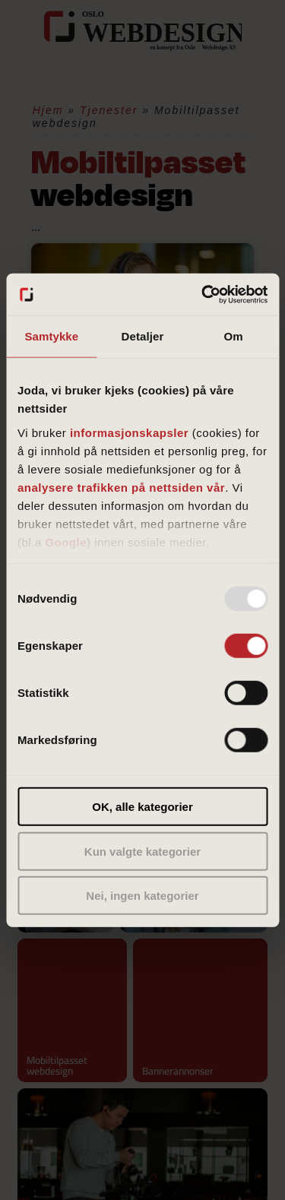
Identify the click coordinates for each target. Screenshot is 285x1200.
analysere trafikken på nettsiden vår (121, 486)
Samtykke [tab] (51, 336)
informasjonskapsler (129, 432)
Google (66, 541)
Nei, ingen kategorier (142, 895)
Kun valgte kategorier (142, 850)
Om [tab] (233, 336)
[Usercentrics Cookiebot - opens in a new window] (203, 294)
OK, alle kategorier (142, 806)
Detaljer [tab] (143, 336)
